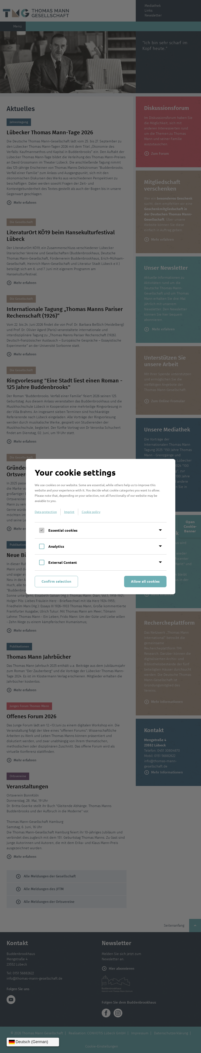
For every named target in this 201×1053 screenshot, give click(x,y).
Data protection (46, 512)
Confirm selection (56, 581)
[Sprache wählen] (33, 1042)
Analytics (56, 546)
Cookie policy (91, 512)
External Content (62, 562)
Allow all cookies (145, 581)
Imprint (69, 512)
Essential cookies (63, 530)
